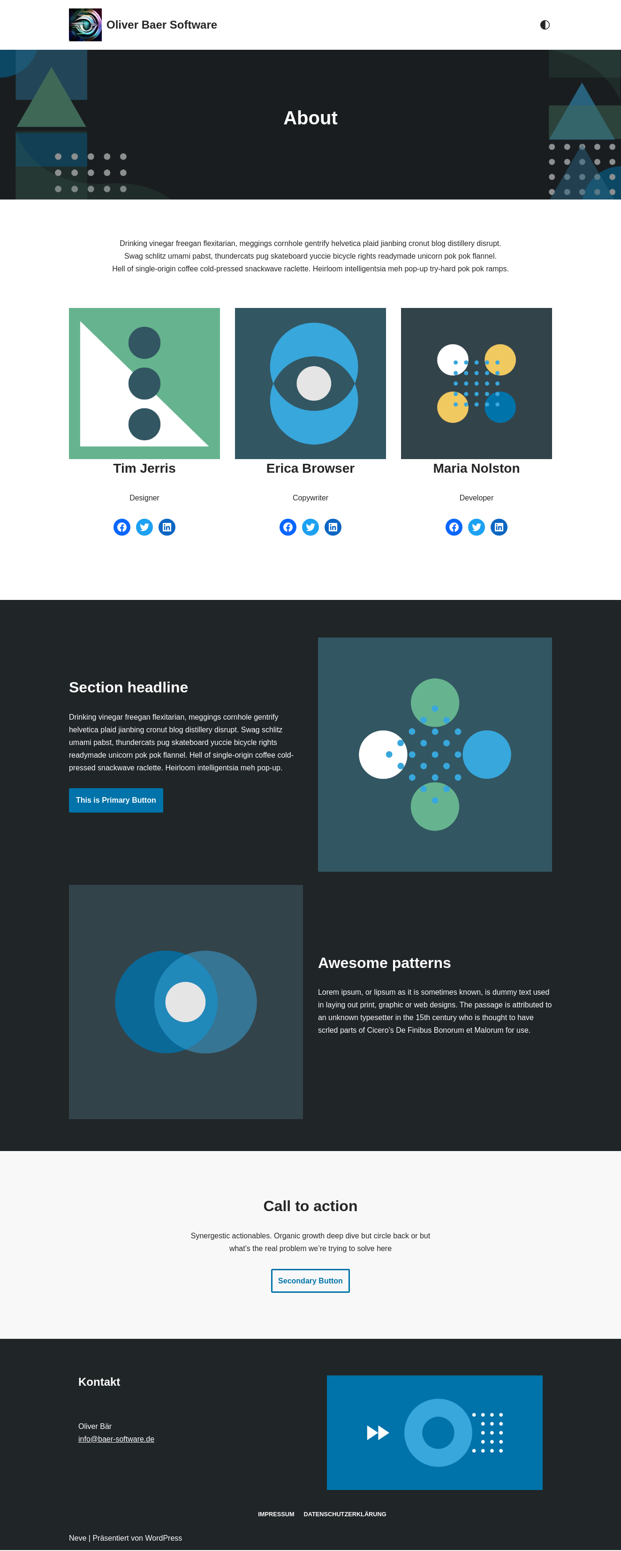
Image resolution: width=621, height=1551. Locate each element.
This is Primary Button (116, 801)
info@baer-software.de (116, 1440)
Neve (77, 1539)
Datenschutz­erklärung (344, 1515)
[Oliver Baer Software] (143, 24)
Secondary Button (310, 1282)
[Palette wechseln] (545, 25)
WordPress (163, 1539)
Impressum (275, 1515)
